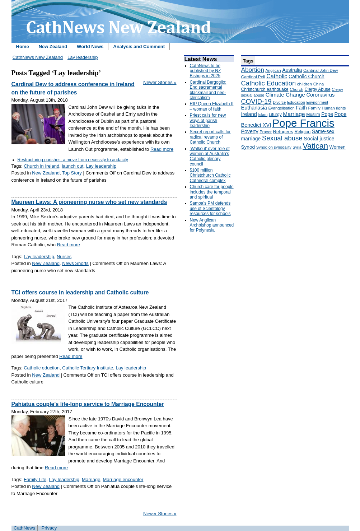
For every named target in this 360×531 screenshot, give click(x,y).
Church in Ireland (41, 166)
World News (90, 46)
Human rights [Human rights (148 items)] (334, 108)
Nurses (64, 256)
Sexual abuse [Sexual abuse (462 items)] (282, 138)
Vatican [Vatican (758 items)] (315, 145)
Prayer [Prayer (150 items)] (266, 132)
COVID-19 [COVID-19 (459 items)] (256, 101)
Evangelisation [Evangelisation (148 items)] (281, 108)
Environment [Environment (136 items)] (317, 102)
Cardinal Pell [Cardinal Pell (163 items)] (253, 76)
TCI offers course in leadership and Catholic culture (80, 292)
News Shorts (75, 263)
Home (22, 46)
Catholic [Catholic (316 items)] (276, 76)
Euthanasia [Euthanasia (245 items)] (254, 108)
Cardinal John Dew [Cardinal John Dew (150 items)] (320, 70)
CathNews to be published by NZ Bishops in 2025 (205, 71)
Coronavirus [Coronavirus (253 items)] (320, 95)
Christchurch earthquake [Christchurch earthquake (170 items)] (265, 89)
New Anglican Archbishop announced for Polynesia (212, 225)
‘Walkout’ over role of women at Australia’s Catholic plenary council (210, 156)
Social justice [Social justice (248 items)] (319, 138)
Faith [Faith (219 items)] (301, 108)
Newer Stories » (159, 82)
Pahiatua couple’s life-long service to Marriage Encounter (87, 404)
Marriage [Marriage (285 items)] (294, 114)
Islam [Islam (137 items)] (262, 114)
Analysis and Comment (139, 46)
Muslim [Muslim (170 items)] (313, 114)
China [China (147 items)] (318, 84)
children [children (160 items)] (304, 84)
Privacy (49, 528)
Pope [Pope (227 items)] (327, 114)
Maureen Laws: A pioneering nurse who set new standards (89, 202)
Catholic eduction (42, 368)
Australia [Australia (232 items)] (292, 70)
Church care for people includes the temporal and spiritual (212, 192)
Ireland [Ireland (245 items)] (249, 114)
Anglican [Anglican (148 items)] (273, 70)
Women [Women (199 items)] (337, 147)
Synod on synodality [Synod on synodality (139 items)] (273, 147)
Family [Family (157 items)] (314, 108)
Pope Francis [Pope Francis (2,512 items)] (303, 123)
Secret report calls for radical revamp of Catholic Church (210, 137)
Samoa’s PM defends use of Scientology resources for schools (210, 208)
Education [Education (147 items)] (296, 102)
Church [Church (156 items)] (296, 89)
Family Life (35, 479)
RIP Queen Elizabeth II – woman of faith (212, 106)
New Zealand (53, 46)
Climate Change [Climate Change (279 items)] (285, 95)
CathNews (24, 528)
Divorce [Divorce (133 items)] (279, 102)
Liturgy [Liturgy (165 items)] (275, 114)
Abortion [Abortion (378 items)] (252, 69)
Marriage (91, 479)
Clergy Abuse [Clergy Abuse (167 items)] (318, 89)
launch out (72, 166)
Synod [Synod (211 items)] (248, 147)
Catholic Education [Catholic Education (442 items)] (268, 83)
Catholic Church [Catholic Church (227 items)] (306, 76)
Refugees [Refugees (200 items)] (283, 131)
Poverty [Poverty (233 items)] (249, 131)
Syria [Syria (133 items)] (297, 147)
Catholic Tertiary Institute (87, 368)
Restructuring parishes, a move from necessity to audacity (73, 159)
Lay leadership (82, 57)
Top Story (72, 173)
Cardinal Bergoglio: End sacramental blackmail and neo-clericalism (208, 90)
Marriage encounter (123, 479)
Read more (161, 149)
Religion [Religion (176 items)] (302, 131)
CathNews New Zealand (38, 57)
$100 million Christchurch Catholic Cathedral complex (210, 175)
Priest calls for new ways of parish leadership (208, 120)
